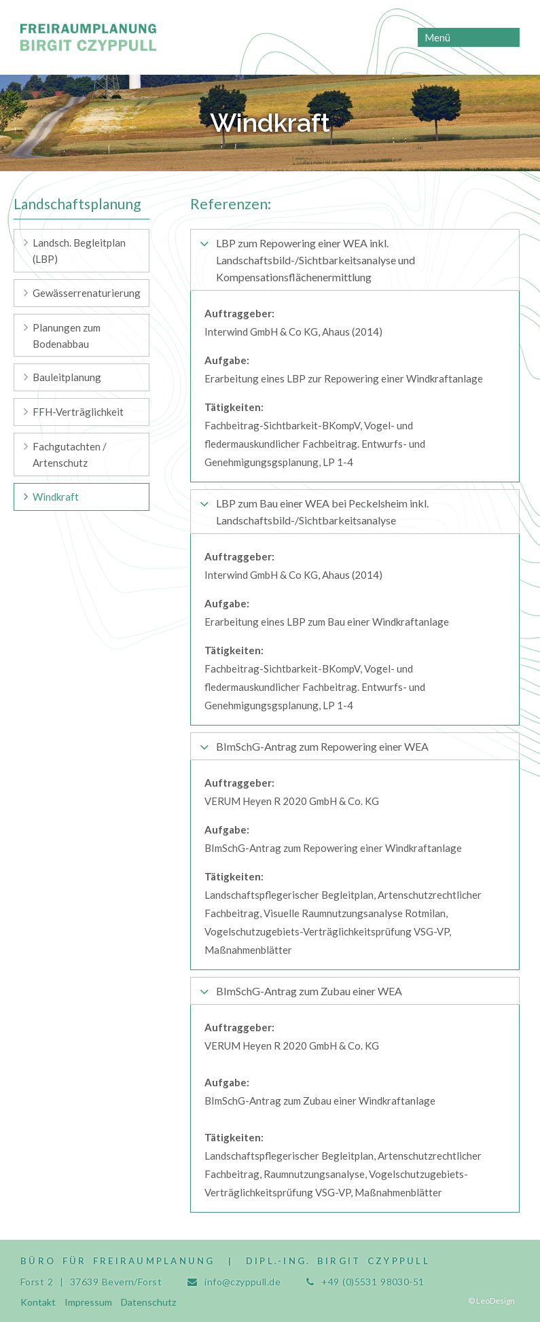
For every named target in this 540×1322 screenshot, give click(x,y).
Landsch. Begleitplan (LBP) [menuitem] (79, 250)
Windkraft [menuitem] (56, 496)
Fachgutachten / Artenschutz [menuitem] (70, 454)
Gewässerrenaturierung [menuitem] (87, 293)
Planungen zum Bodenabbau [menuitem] (67, 335)
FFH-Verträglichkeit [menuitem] (78, 412)
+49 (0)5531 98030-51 (372, 1281)
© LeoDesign (491, 1301)
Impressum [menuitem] (88, 1302)
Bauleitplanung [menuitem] (67, 377)
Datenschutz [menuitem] (148, 1302)
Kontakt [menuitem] (38, 1302)
